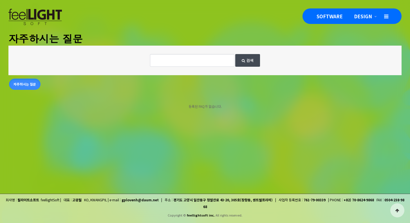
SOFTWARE (330, 16)
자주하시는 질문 (25, 84)
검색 (248, 60)
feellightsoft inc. (201, 215)
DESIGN (363, 16)
